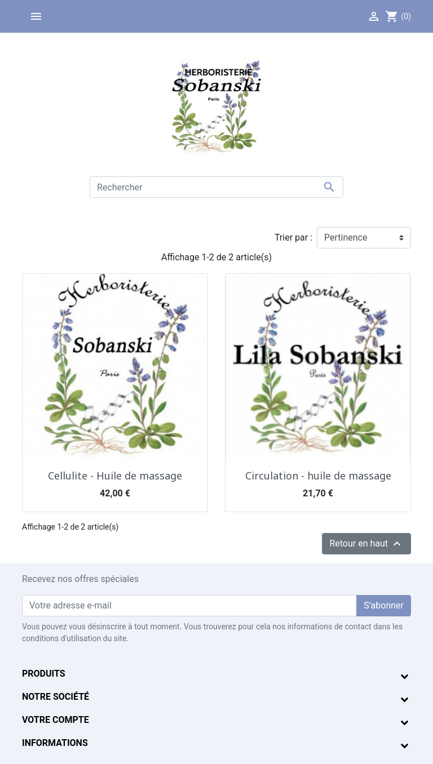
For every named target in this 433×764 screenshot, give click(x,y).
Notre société (55, 696)
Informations (55, 743)
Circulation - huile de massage (318, 475)
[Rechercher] (216, 187)
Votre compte (55, 719)
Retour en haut (366, 543)
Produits (43, 673)
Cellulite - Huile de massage (115, 475)
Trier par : (293, 237)
